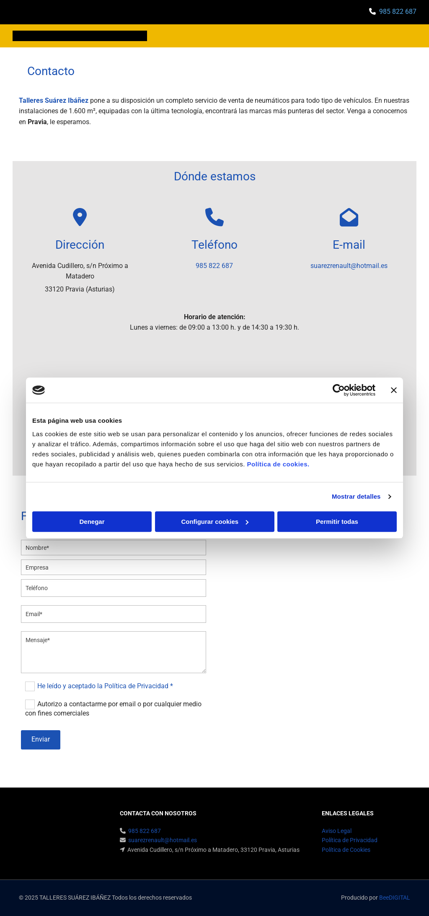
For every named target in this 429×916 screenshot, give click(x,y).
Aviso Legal (336, 831)
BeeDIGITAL (394, 897)
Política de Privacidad (349, 840)
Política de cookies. (278, 464)
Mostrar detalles (356, 496)
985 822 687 (397, 12)
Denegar (91, 521)
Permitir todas (337, 521)
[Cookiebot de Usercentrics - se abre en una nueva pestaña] (338, 390)
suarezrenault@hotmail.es (349, 266)
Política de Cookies (346, 849)
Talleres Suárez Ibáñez (53, 100)
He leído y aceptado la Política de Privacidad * (105, 686)
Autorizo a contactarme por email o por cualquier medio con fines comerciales (113, 708)
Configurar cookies (214, 521)
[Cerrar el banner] (394, 390)
